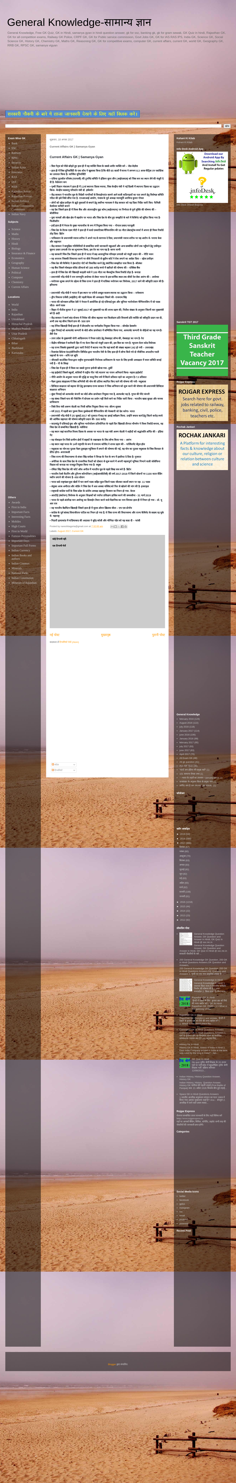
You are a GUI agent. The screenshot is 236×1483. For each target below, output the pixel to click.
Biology (16, 248)
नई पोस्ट (54, 635)
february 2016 (186, 719)
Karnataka (17, 352)
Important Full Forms (24, 545)
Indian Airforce (20, 201)
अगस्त (182, 864)
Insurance (17, 172)
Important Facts (20, 511)
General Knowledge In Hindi (208, 980)
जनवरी (182, 896)
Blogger (112, 1364)
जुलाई (182, 869)
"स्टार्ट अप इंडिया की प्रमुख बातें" (192, 769)
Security (16, 162)
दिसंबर (182, 847)
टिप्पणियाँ (57, 770)
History (16, 238)
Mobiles (16, 521)
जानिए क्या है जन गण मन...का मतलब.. (196, 785)
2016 (183, 902)
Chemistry (17, 282)
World (15, 304)
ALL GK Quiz (186, 766)
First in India (19, 507)
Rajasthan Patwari (22, 196)
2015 (183, 906)
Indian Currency (21, 550)
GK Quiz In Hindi (200, 1059)
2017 (183, 843)
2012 (183, 920)
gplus (182, 1204)
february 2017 (186, 742)
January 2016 (186, 738)
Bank (15, 143)
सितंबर (182, 860)
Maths (15, 233)
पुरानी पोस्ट (158, 635)
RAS (14, 176)
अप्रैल (182, 883)
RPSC (15, 157)
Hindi (15, 243)
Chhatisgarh (18, 338)
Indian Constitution (23, 577)
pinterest (183, 1223)
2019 (183, 834)
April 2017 (184, 754)
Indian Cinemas (20, 563)
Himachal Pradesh (22, 323)
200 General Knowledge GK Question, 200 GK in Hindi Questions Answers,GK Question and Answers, (203, 962)
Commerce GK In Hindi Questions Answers (201, 1029)
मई (181, 878)
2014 (183, 911)
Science (16, 229)
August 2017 (64, 531)
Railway (16, 152)
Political (16, 272)
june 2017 (184, 750)
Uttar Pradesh (19, 333)
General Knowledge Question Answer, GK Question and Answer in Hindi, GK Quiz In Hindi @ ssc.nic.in (209, 938)
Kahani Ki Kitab (184, 142)
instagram (184, 1207)
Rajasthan (17, 314)
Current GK (78, 531)
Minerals (17, 568)
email (182, 1215)
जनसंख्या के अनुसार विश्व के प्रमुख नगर (196, 781)
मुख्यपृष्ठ (106, 635)
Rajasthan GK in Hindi (203, 997)
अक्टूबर (182, 856)
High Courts (19, 526)
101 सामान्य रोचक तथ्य (189, 773)
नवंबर (182, 851)
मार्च (181, 887)
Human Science (20, 267)
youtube (183, 1219)
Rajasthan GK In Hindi (190, 1015)
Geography (18, 262)
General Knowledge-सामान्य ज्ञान (79, 22)
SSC (14, 148)
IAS (14, 181)
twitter (182, 1196)
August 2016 (185, 722)
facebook (184, 1200)
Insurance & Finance (23, 253)
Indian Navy (19, 214)
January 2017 (186, 730)
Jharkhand (17, 348)
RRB (14, 186)
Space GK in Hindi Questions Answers (199, 1094)
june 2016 (184, 734)
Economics (18, 258)
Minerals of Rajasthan (24, 582)
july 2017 (184, 746)
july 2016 (184, 726)
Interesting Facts (21, 516)
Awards (16, 502)
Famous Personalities (24, 536)
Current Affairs (20, 286)
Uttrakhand (18, 319)
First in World (19, 531)
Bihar (15, 343)
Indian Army (19, 167)
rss (180, 1211)
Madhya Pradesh (21, 328)
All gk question (186, 762)
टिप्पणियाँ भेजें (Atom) (69, 642)
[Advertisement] (48, 79)
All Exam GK (186, 758)
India (14, 309)
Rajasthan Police (21, 191)
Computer (17, 277)
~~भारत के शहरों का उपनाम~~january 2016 (199, 777)
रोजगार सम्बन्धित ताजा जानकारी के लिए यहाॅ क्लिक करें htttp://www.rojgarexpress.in (199, 1117)
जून (181, 874)
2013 (183, 915)
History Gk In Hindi (189, 1044)
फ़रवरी (182, 891)
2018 (183, 838)
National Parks (20, 573)
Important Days (20, 540)
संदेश (55, 764)
